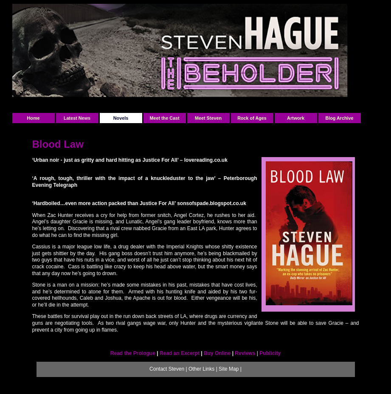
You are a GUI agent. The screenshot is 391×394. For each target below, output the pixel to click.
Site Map (229, 369)
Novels (120, 118)
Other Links (201, 369)
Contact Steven (166, 369)
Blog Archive (339, 118)
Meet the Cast (164, 118)
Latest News (77, 118)
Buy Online (217, 353)
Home (33, 118)
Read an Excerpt (180, 353)
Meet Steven (208, 118)
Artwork (295, 118)
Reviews (245, 353)
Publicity (270, 353)
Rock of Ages (252, 118)
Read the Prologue (132, 353)
